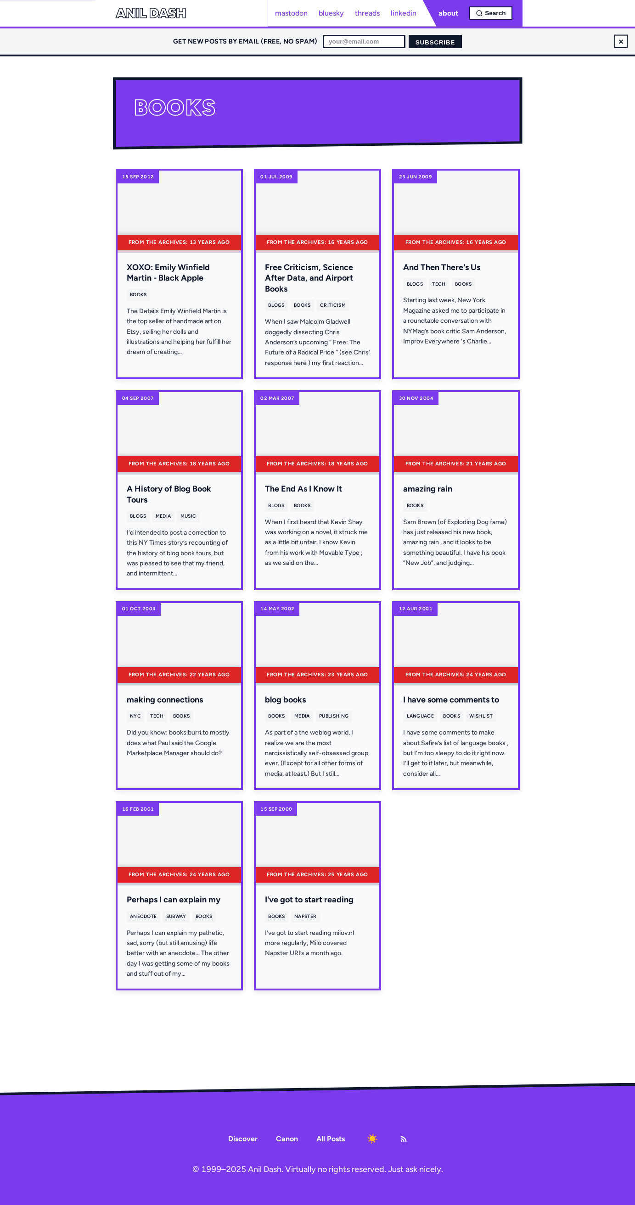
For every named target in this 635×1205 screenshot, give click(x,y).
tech (438, 284)
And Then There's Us (441, 267)
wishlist (481, 716)
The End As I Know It (303, 489)
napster (305, 916)
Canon (287, 1138)
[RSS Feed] (403, 1139)
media (163, 516)
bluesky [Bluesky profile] (331, 13)
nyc (135, 716)
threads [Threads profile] (367, 13)
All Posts (330, 1138)
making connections (165, 700)
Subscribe (435, 42)
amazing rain (427, 489)
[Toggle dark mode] (372, 1139)
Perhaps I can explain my (173, 900)
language (420, 716)
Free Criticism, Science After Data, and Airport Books (309, 278)
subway (176, 916)
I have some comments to (451, 700)
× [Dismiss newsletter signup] (621, 41)
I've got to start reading (309, 900)
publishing (333, 716)
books (138, 295)
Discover (243, 1138)
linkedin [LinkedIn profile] (403, 13)
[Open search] (490, 13)
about (448, 13)
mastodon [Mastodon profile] (291, 13)
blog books (285, 700)
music (188, 516)
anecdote (143, 916)
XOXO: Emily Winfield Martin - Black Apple (168, 272)
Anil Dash (151, 13)
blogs (276, 305)
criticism (333, 305)
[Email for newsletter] (364, 41)
